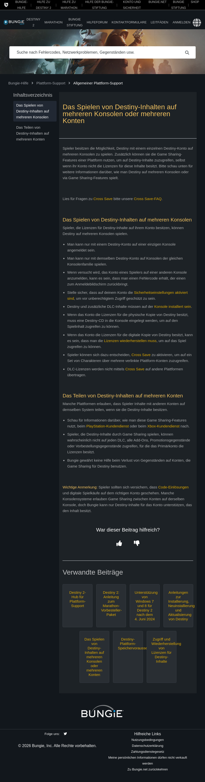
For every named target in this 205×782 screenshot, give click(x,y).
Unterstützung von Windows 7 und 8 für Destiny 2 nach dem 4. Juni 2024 (145, 605)
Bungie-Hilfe (18, 83)
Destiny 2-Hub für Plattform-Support (77, 599)
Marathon (54, 22)
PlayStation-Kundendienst (107, 426)
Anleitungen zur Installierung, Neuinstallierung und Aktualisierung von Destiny (178, 605)
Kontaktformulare (129, 22)
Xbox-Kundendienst (163, 426)
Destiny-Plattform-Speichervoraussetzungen (128, 643)
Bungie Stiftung (75, 22)
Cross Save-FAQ (148, 199)
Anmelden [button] (181, 22)
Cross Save (103, 199)
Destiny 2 (33, 22)
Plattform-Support (50, 83)
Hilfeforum (97, 22)
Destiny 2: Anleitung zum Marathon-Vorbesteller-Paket (111, 603)
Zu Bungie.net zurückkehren (147, 769)
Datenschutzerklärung (147, 746)
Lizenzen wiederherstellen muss (130, 341)
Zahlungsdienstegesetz (147, 751)
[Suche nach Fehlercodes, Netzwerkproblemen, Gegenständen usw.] (102, 52)
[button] (119, 543)
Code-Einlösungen (173, 487)
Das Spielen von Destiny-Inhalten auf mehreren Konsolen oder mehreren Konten (94, 657)
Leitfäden (159, 22)
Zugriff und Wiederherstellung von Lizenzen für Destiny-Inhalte (161, 650)
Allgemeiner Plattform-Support (98, 83)
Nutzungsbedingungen (147, 740)
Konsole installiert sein (172, 306)
